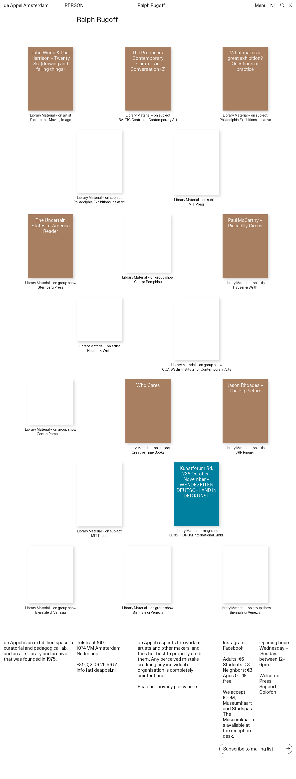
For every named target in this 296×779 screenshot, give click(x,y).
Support (268, 686)
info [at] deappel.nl (96, 670)
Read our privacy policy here (167, 686)
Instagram (234, 642)
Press (265, 681)
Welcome (269, 675)
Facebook (233, 648)
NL (273, 5)
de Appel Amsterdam (26, 5)
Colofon (267, 692)
